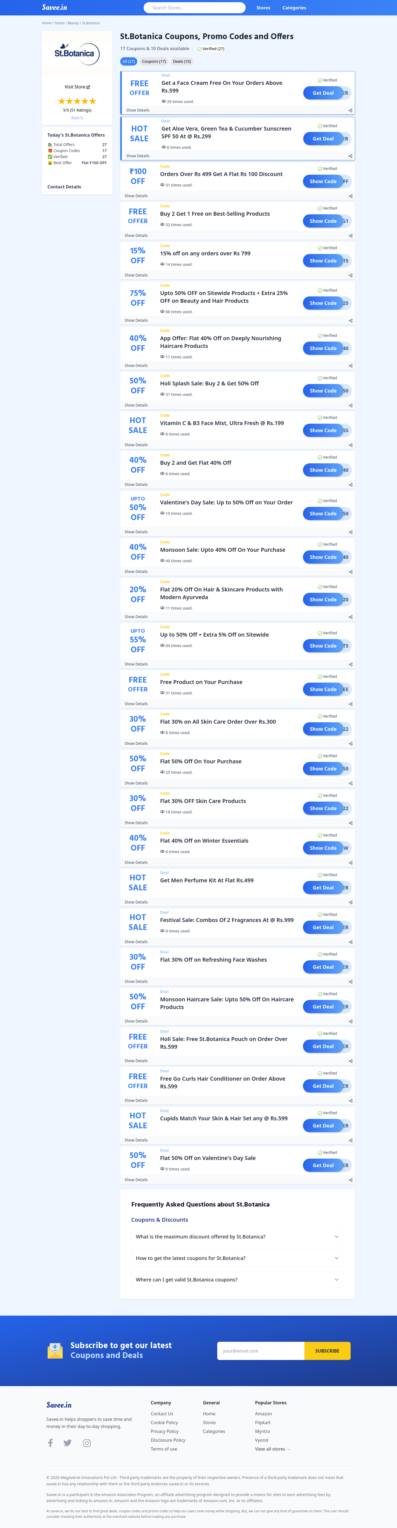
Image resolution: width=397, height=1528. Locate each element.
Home (46, 23)
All (129, 61)
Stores (263, 8)
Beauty (73, 23)
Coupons (154, 61)
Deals (182, 61)
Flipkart (262, 1422)
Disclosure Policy (168, 1440)
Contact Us (162, 1414)
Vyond (261, 1440)
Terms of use (164, 1449)
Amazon (263, 1414)
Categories (294, 8)
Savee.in (58, 1405)
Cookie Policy (164, 1422)
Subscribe (327, 1351)
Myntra (262, 1431)
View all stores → (273, 1449)
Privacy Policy (165, 1431)
